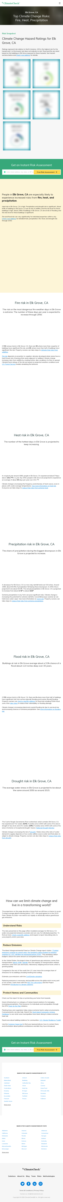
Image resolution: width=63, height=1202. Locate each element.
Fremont (6, 1098)
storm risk (40, 599)
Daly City (24, 1088)
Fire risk (4, 356)
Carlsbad (6, 1083)
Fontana (43, 1096)
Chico (42, 1083)
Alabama (5, 1130)
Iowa (3, 1141)
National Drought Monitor (45, 828)
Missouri (24, 1149)
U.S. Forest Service (9, 364)
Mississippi (5, 1149)
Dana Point (44, 1088)
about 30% (17, 962)
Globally (25, 962)
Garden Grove (8, 1101)
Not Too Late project (34, 982)
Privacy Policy (39, 1190)
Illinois (23, 1138)
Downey (6, 1091)
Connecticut (44, 1133)
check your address (23, 55)
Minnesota (44, 1146)
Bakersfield (7, 1080)
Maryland (44, 1143)
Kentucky (44, 1141)
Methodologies (49, 1176)
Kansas (24, 1141)
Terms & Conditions (26, 1190)
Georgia (43, 1136)
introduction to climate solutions (22, 984)
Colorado (24, 1133)
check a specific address (26, 701)
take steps (14, 703)
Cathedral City (26, 1083)
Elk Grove (25, 1093)
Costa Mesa (7, 1088)
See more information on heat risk (44, 486)
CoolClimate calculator (34, 976)
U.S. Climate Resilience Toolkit (50, 1020)
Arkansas (44, 1130)
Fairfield (24, 1096)
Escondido (7, 1096)
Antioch (24, 1078)
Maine (23, 1143)
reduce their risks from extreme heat (35, 488)
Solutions (12, 1176)
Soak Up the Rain (14, 1006)
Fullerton (43, 1098)
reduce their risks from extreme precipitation (27, 601)
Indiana (43, 1138)
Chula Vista (7, 1085)
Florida (24, 1136)
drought (33, 832)
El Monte (6, 1093)
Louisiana (5, 1143)
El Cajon (24, 1091)
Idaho (3, 1138)
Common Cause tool (15, 1024)
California (5, 1133)
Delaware (5, 1136)
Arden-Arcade (45, 1078)
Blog (28, 1176)
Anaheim (6, 1078)
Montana (44, 1149)
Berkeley (24, 1080)
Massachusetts (6, 1146)
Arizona (24, 1130)
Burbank (43, 1080)
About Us (20, 1176)
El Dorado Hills (45, 1091)
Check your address (9, 219)
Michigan (24, 1146)
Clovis (24, 1085)
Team (33, 1176)
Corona (43, 1085)
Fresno (24, 1098)
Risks (39, 1176)
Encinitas (43, 1093)
